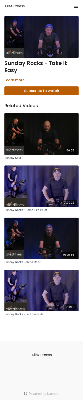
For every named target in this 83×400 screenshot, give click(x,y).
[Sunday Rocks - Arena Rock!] (41, 262)
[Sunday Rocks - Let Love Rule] (41, 314)
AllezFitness (14, 6)
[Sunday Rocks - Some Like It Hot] (41, 210)
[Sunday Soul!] (41, 158)
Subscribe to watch (41, 90)
